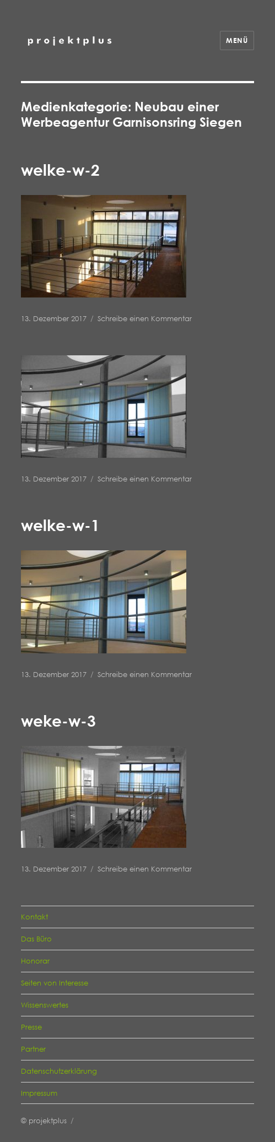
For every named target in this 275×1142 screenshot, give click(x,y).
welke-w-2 (60, 169)
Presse (31, 1026)
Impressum (39, 1093)
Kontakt (34, 916)
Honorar (35, 960)
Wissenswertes (44, 1004)
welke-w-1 (60, 525)
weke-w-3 (58, 720)
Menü (236, 40)
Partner (33, 1048)
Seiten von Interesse (54, 982)
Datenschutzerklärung (59, 1071)
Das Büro (36, 938)
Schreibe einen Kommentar (145, 318)
